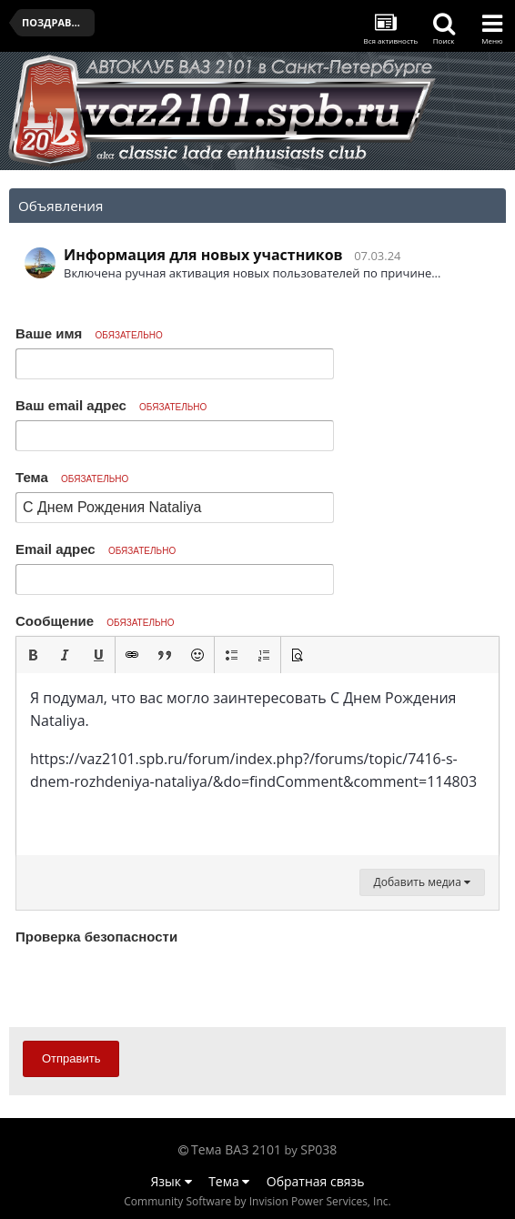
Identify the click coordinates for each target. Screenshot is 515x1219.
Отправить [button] (71, 1058)
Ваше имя (89, 333)
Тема (71, 477)
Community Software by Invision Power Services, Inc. (257, 1201)
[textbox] (257, 764)
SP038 (318, 1149)
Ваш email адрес (111, 405)
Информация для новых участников (203, 255)
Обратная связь (316, 1181)
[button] (32, 655)
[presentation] (153, 985)
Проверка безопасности (96, 936)
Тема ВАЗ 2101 (236, 1149)
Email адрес (95, 549)
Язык (171, 1181)
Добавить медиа (422, 882)
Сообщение (95, 621)
